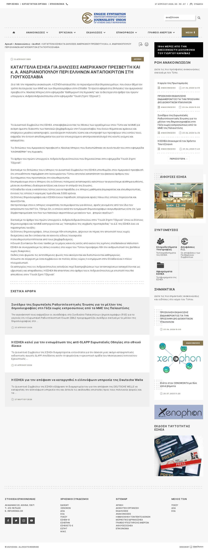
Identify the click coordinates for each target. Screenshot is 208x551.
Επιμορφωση (125, 32)
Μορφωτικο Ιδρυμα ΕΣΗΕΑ (129, 519)
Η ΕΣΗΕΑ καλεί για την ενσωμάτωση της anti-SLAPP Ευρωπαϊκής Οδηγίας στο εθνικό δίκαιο (76, 344)
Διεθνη (137, 59)
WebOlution (196, 547)
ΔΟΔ (62, 511)
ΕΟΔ (62, 514)
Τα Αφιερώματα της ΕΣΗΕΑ (166, 275)
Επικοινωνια (57, 4)
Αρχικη (119, 505)
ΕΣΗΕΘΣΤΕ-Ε (66, 525)
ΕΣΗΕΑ (104, 18)
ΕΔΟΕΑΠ (64, 505)
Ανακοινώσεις (22, 43)
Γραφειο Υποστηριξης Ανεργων (132, 522)
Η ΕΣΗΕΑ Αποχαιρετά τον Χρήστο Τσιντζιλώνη (177, 142)
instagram (23, 520)
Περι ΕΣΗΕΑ (12, 4)
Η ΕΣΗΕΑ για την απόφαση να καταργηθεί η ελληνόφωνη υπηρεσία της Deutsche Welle (77, 380)
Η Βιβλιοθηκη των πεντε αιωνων (133, 516)
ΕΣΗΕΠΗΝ (65, 522)
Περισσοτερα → (179, 158)
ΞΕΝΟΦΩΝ (65, 508)
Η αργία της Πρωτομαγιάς (173, 83)
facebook (8, 520)
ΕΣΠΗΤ (63, 528)
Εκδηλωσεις (94, 32)
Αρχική (9, 43)
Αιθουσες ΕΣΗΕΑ (173, 177)
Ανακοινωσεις (35, 32)
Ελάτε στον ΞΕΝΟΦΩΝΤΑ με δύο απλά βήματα (178, 384)
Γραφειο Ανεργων (160, 32)
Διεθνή (36, 43)
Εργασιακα (66, 32)
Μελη (189, 32)
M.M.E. (63, 531)
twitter (16, 520)
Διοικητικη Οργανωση (127, 508)
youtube (31, 520)
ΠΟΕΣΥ (63, 516)
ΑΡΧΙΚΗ (14, 32)
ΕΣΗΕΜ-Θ (65, 519)
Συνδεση (198, 4)
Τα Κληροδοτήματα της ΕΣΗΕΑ (166, 250)
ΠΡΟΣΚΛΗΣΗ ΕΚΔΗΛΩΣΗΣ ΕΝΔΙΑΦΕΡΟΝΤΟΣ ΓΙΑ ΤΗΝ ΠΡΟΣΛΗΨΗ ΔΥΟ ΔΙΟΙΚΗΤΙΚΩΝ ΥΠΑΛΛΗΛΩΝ (178, 99)
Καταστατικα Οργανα (34, 4)
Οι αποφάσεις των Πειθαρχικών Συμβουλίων (191, 252)
